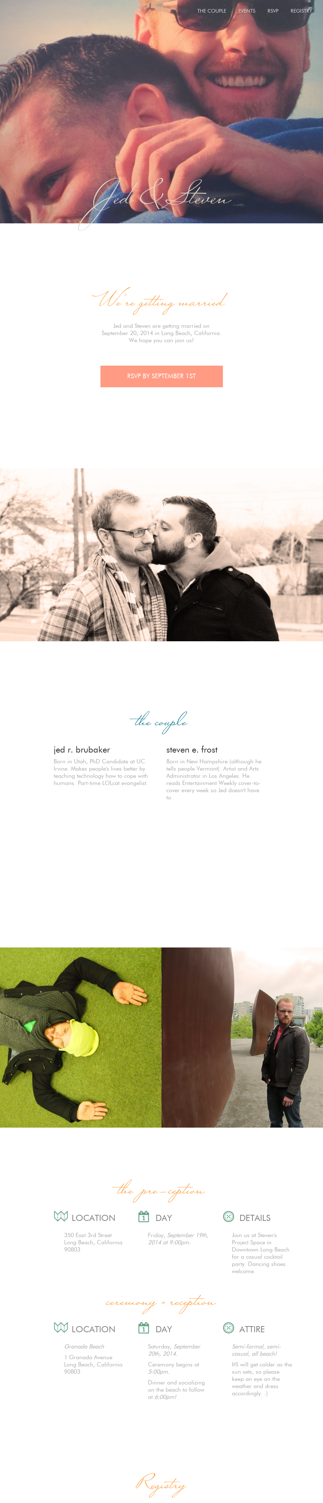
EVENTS (246, 11)
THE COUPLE (211, 11)
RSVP (273, 11)
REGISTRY (301, 11)
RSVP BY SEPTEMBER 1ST (161, 376)
